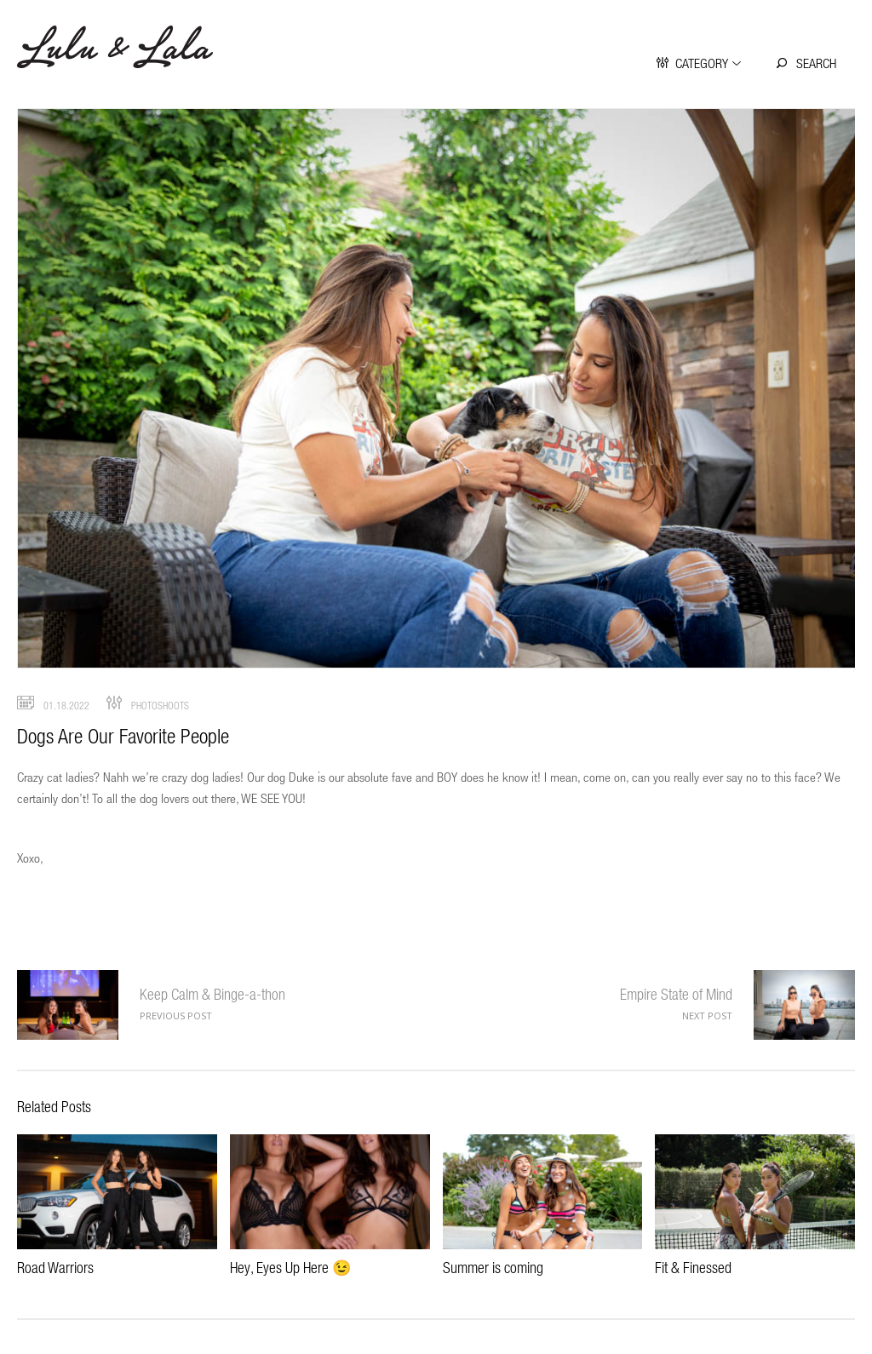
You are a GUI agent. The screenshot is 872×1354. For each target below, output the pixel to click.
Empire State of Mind (676, 994)
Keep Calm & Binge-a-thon (67, 1005)
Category (701, 63)
